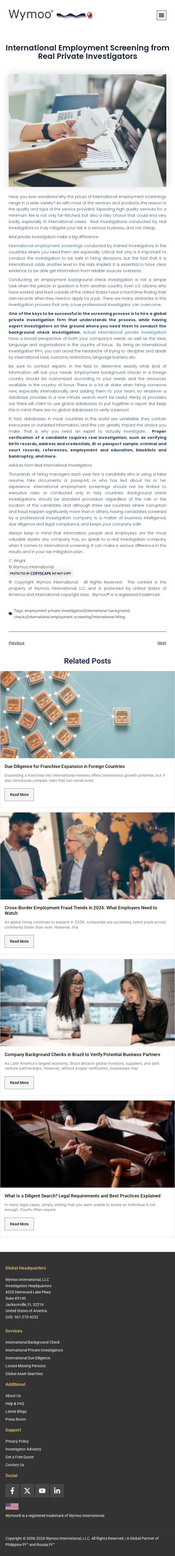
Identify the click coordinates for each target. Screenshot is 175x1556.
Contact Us (14, 1465)
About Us (13, 1396)
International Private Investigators (34, 1350)
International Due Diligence (27, 1358)
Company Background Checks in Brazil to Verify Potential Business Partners (82, 1054)
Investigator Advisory (23, 1449)
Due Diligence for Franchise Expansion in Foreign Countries (65, 766)
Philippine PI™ (16, 1544)
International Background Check (32, 1342)
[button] (161, 15)
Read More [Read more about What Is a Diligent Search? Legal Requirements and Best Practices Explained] (19, 1224)
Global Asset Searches (24, 1374)
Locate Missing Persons (25, 1366)
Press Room (15, 1419)
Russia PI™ (46, 1544)
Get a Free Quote (19, 1457)
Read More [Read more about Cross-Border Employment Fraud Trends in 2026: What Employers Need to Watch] (19, 941)
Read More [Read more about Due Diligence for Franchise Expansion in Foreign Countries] (19, 794)
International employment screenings (45, 245)
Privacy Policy (17, 1441)
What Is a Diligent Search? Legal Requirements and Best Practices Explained (83, 1195)
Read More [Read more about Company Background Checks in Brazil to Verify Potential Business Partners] (19, 1082)
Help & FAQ (14, 1403)
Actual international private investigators (124, 332)
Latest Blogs (16, 1411)
